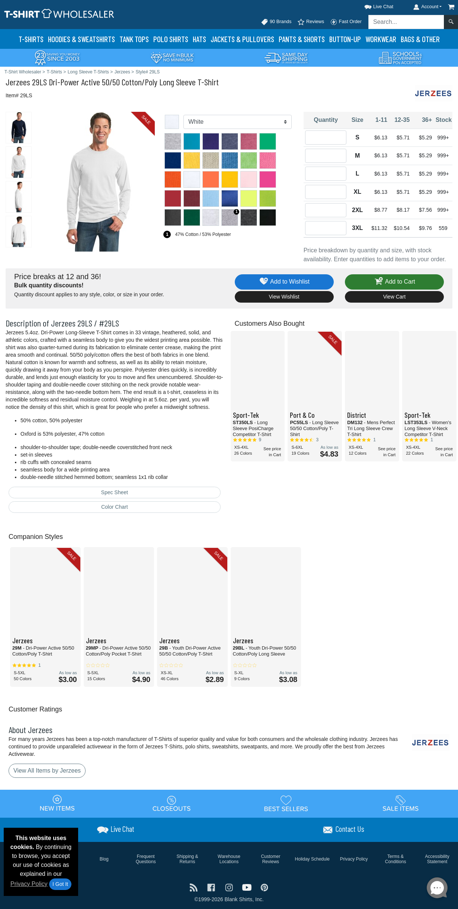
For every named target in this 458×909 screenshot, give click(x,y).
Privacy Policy (29, 884)
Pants (302, 39)
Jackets (242, 39)
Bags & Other (420, 39)
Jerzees (18, 81)
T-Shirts (31, 39)
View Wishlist (284, 297)
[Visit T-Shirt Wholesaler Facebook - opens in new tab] (212, 887)
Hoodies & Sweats (81, 39)
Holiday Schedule (312, 859)
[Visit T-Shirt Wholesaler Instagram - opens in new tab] (230, 887)
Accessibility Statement (437, 859)
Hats (199, 39)
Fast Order (346, 22)
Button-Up (345, 39)
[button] (372, 5)
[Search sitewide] (406, 22)
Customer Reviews (270, 859)
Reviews (310, 22)
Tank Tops (134, 39)
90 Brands (276, 22)
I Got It (60, 884)
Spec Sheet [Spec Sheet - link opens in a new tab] (114, 492)
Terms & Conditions (395, 859)
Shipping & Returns (187, 859)
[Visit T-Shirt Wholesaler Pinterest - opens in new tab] (264, 887)
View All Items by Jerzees (47, 770)
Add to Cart (394, 282)
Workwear (380, 39)
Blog (104, 859)
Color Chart (114, 507)
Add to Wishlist (284, 282)
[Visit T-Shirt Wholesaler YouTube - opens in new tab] (248, 887)
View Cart (394, 297)
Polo (170, 39)
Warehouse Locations (229, 859)
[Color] (237, 122)
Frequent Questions (146, 859)
